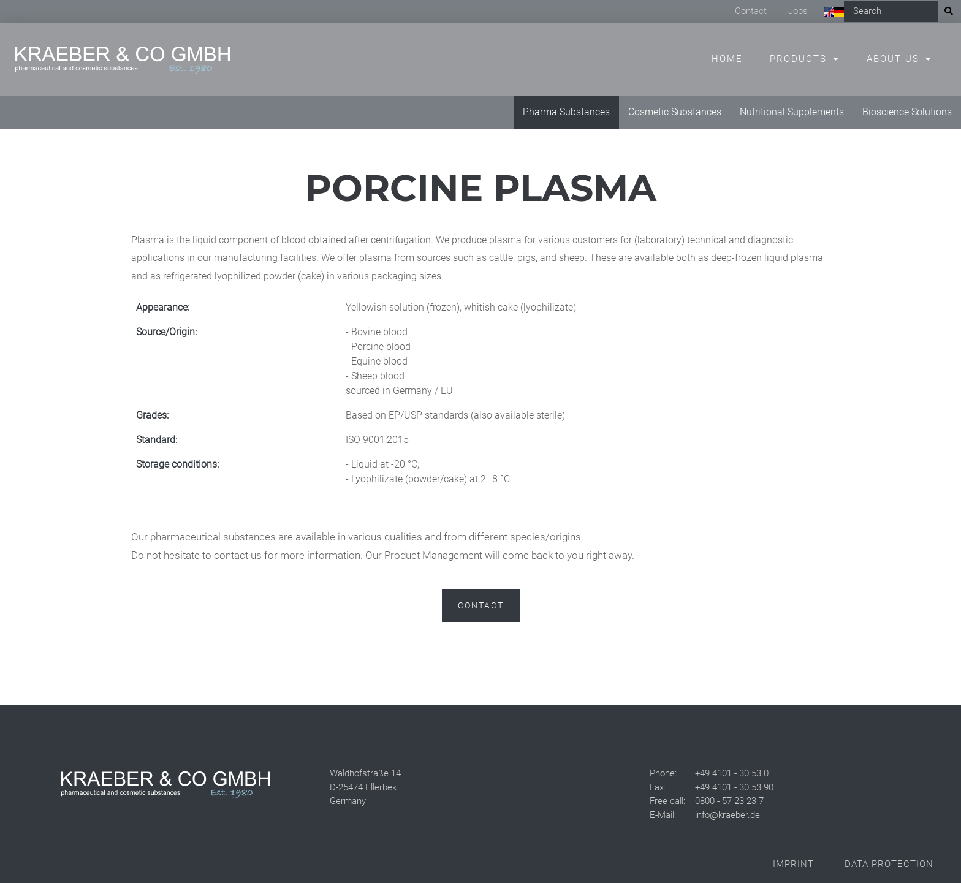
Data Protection (889, 864)
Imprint (793, 864)
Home (727, 58)
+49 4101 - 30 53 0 (732, 773)
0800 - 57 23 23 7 (729, 800)
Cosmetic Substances (674, 112)
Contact (751, 11)
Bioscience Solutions (907, 112)
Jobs (798, 11)
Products (798, 58)
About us (893, 58)
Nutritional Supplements (792, 112)
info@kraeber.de (727, 814)
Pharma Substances (566, 112)
